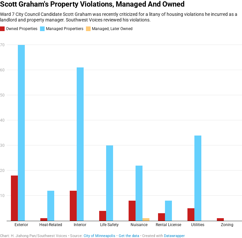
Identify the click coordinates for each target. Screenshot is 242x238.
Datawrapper (174, 236)
